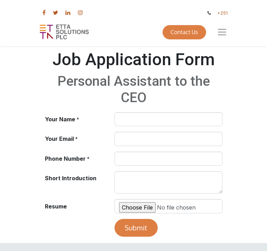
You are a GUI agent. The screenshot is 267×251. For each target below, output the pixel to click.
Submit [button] (136, 227)
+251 (222, 13)
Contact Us (184, 32)
